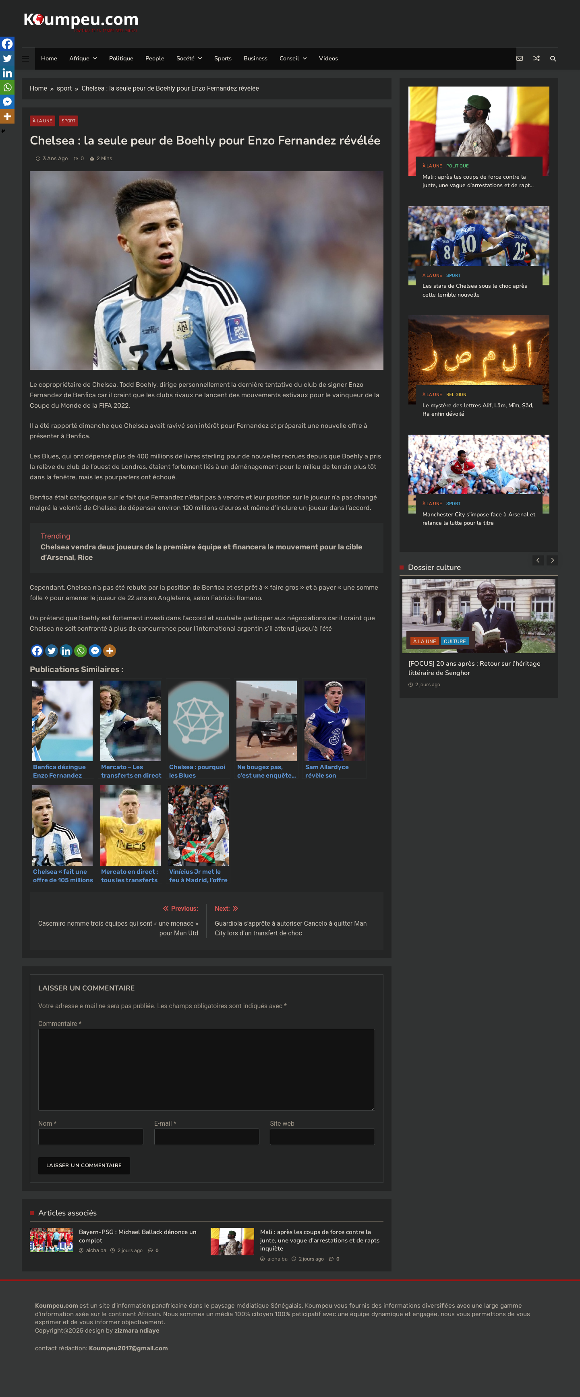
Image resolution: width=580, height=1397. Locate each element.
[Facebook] (37, 650)
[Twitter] (51, 650)
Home (49, 58)
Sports (223, 58)
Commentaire (59, 1024)
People (154, 58)
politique (457, 166)
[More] (109, 650)
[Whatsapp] (80, 650)
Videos (328, 58)
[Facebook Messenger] (95, 650)
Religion (456, 394)
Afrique (79, 58)
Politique (121, 58)
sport (68, 121)
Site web (282, 1123)
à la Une (42, 121)
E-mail (165, 1123)
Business (255, 58)
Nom (47, 1123)
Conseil (289, 58)
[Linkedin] (66, 650)
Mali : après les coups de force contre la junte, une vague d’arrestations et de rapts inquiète (319, 1240)
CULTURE (455, 641)
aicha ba (96, 1250)
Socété (185, 58)
